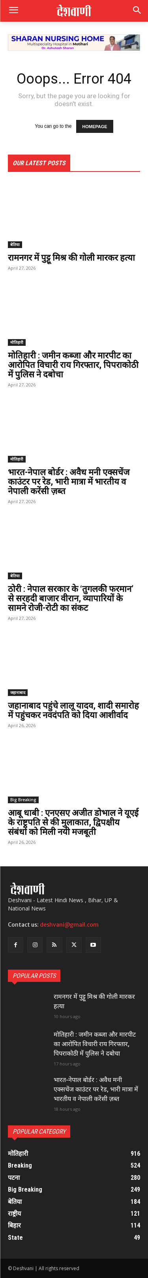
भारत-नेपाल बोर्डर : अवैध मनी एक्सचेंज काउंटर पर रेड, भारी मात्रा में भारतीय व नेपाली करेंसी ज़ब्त (68, 481)
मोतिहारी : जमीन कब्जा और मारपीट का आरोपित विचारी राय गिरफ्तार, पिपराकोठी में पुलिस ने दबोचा (73, 365)
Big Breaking (23, 799)
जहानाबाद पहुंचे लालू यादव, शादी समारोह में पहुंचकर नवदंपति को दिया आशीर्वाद (73, 710)
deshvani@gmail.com (69, 924)
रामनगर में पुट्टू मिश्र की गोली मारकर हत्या (71, 258)
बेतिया (15, 244)
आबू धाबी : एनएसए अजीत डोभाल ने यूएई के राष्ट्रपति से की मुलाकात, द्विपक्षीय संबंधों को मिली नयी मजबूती (73, 822)
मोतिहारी (16, 342)
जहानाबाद (17, 692)
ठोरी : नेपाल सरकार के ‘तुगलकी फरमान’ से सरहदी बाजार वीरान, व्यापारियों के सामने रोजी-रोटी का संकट (70, 598)
